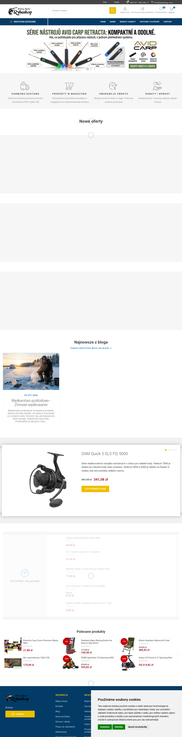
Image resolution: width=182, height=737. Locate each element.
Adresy (87, 711)
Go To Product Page (95, 489)
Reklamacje (61, 732)
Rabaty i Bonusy (158, 94)
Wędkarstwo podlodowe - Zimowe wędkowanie (31, 403)
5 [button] (176, 450)
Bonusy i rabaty (63, 721)
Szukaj (112, 10)
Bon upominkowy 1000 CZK (36, 657)
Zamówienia (90, 706)
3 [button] (94, 69)
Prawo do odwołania (65, 726)
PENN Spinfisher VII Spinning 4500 (97, 657)
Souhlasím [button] (105, 727)
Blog (58, 711)
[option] (91, 48)
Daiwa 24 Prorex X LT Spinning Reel (155, 657)
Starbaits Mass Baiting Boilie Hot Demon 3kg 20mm (96, 641)
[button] (127, 669)
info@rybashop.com (163, 2)
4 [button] (173, 450)
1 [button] (87, 69)
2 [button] (91, 69)
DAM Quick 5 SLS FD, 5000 (104, 453)
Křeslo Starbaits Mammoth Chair (154, 640)
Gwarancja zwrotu (113, 94)
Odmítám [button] (119, 727)
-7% (124, 641)
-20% (66, 659)
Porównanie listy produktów (142, 12)
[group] (128, 663)
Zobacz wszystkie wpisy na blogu (89, 348)
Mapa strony (61, 701)
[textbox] (79, 10)
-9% (66, 641)
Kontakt (59, 706)
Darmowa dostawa (26, 94)
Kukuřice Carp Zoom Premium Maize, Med (40, 641)
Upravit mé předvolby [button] (137, 727)
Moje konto (125, 12)
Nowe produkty (63, 716)
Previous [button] (4, 654)
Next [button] (178, 654)
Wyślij (20, 714)
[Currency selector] (105, 2)
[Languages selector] (117, 2)
